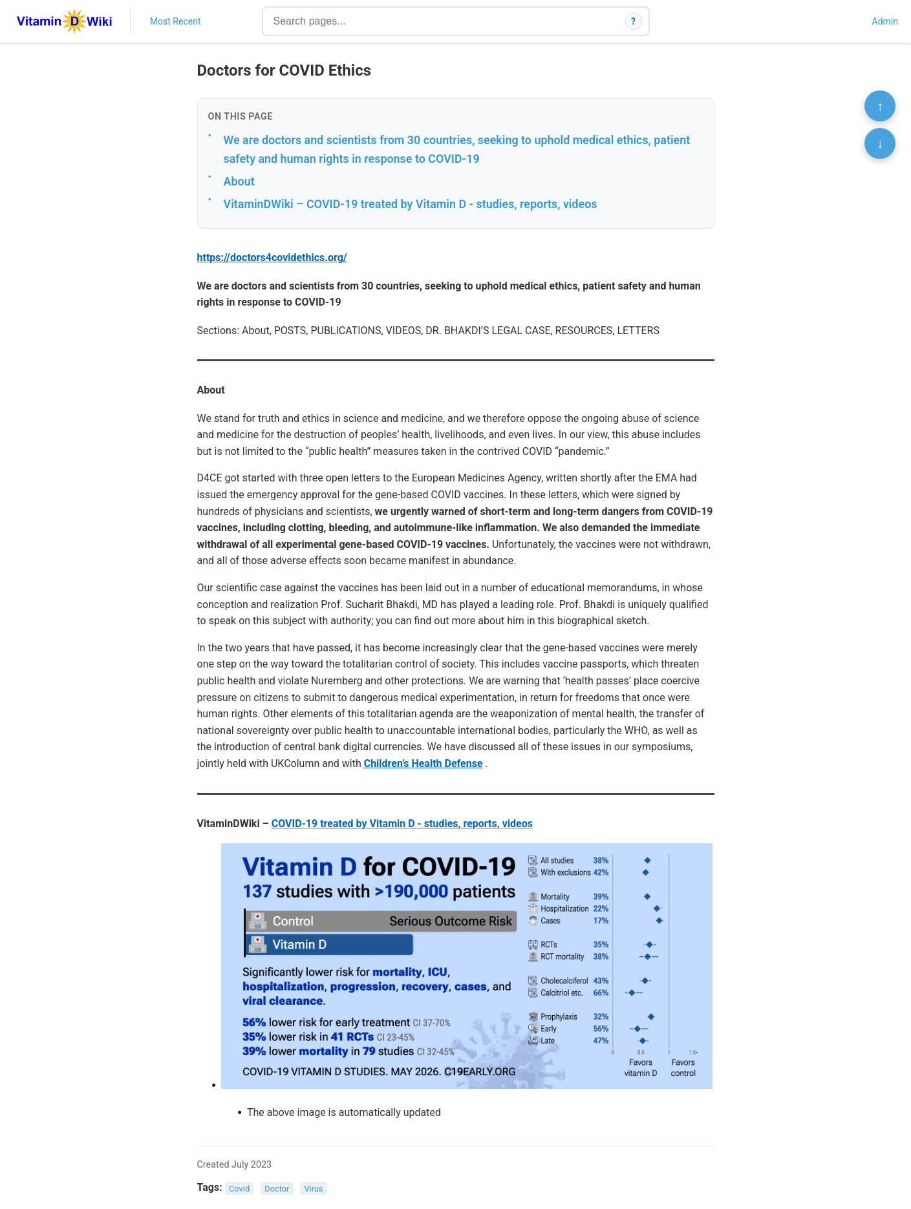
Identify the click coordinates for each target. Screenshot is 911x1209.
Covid (239, 1188)
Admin (885, 21)
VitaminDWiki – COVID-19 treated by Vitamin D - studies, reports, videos (410, 204)
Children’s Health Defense (423, 763)
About (239, 181)
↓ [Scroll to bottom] (880, 143)
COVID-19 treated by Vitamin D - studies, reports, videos (402, 823)
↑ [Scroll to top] (880, 106)
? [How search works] (633, 21)
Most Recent (175, 21)
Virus (313, 1188)
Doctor (276, 1188)
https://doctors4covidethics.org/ (272, 257)
